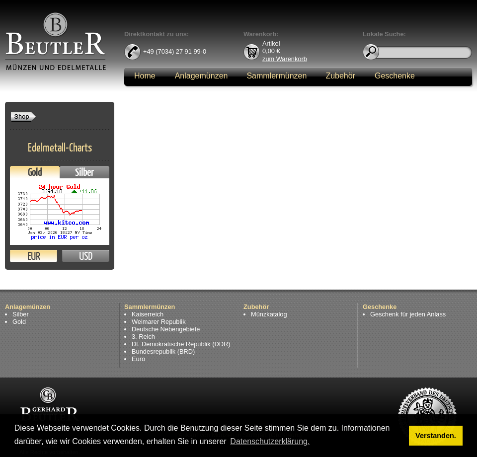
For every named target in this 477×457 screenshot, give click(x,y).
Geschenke (395, 76)
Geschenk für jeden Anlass (408, 314)
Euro (138, 359)
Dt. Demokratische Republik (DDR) (181, 344)
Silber (84, 172)
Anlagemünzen (201, 76)
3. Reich (143, 336)
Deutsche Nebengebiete (166, 329)
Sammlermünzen (276, 76)
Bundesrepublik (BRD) (163, 351)
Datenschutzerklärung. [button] (270, 441)
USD (85, 256)
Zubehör (340, 76)
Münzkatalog (269, 314)
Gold (35, 172)
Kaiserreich (147, 314)
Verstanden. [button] (435, 436)
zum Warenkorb (284, 58)
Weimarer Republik (159, 321)
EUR (33, 256)
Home (145, 76)
